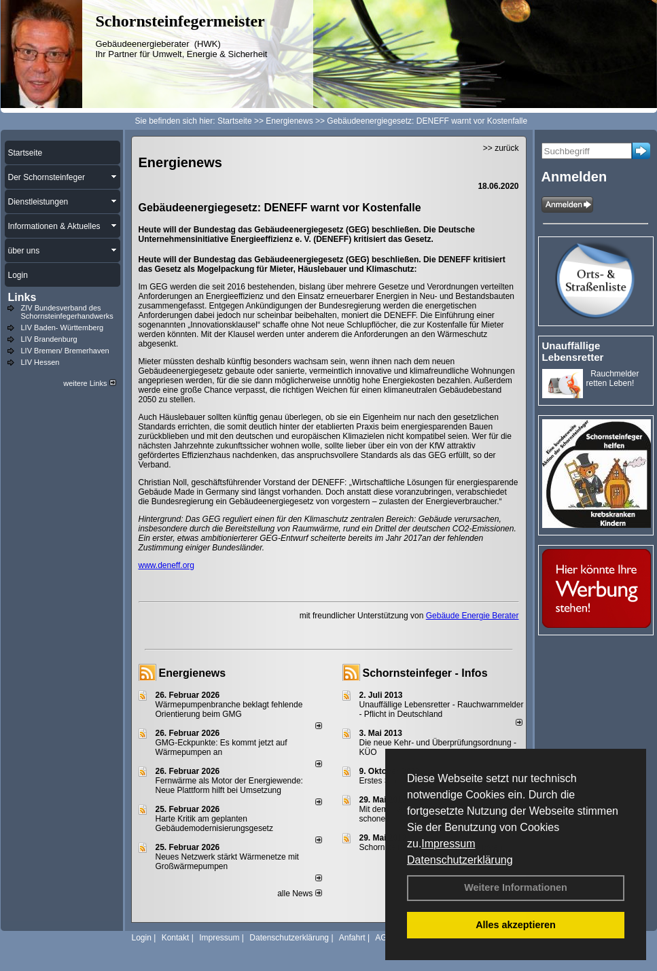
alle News (299, 893)
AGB (383, 937)
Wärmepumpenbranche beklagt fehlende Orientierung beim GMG (229, 709)
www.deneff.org (167, 565)
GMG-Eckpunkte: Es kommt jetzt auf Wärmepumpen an (221, 747)
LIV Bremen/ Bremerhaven (65, 351)
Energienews (192, 673)
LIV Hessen (40, 362)
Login (142, 937)
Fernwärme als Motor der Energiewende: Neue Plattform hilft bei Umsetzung (229, 785)
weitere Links (89, 383)
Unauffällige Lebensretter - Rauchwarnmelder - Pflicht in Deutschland (441, 709)
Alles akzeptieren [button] (516, 924)
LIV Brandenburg (49, 339)
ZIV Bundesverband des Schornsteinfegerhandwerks (67, 312)
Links (22, 297)
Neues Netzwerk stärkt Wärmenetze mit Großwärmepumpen (227, 861)
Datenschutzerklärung (460, 860)
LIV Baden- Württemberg (62, 327)
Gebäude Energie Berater (472, 615)
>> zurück (501, 148)
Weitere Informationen (515, 887)
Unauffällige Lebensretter (573, 351)
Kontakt (176, 937)
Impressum (448, 843)
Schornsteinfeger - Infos (425, 673)
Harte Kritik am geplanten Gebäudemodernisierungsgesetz (214, 823)
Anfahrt (352, 937)
